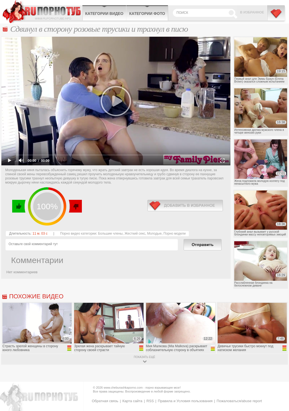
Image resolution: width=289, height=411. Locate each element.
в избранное (185, 205)
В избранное (252, 12)
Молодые (154, 233)
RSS (150, 401)
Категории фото (147, 13)
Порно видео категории (78, 233)
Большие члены (110, 233)
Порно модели (174, 233)
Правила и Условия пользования (185, 401)
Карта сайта (132, 401)
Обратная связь (105, 401)
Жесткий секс (134, 233)
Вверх (278, 387)
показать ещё (144, 357)
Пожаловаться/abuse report (239, 401)
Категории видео (104, 13)
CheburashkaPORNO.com (42, 11)
